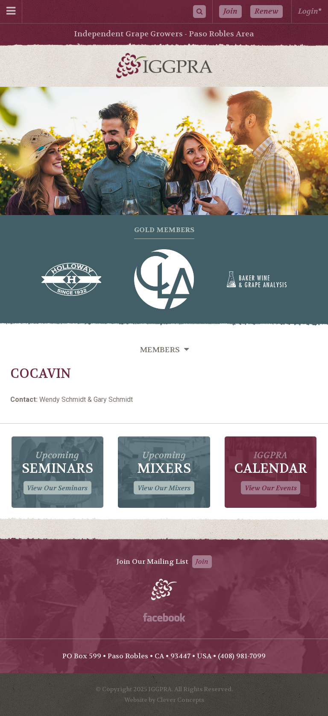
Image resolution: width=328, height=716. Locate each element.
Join (230, 11)
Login (308, 11)
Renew (266, 11)
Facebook (164, 617)
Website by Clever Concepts (164, 700)
